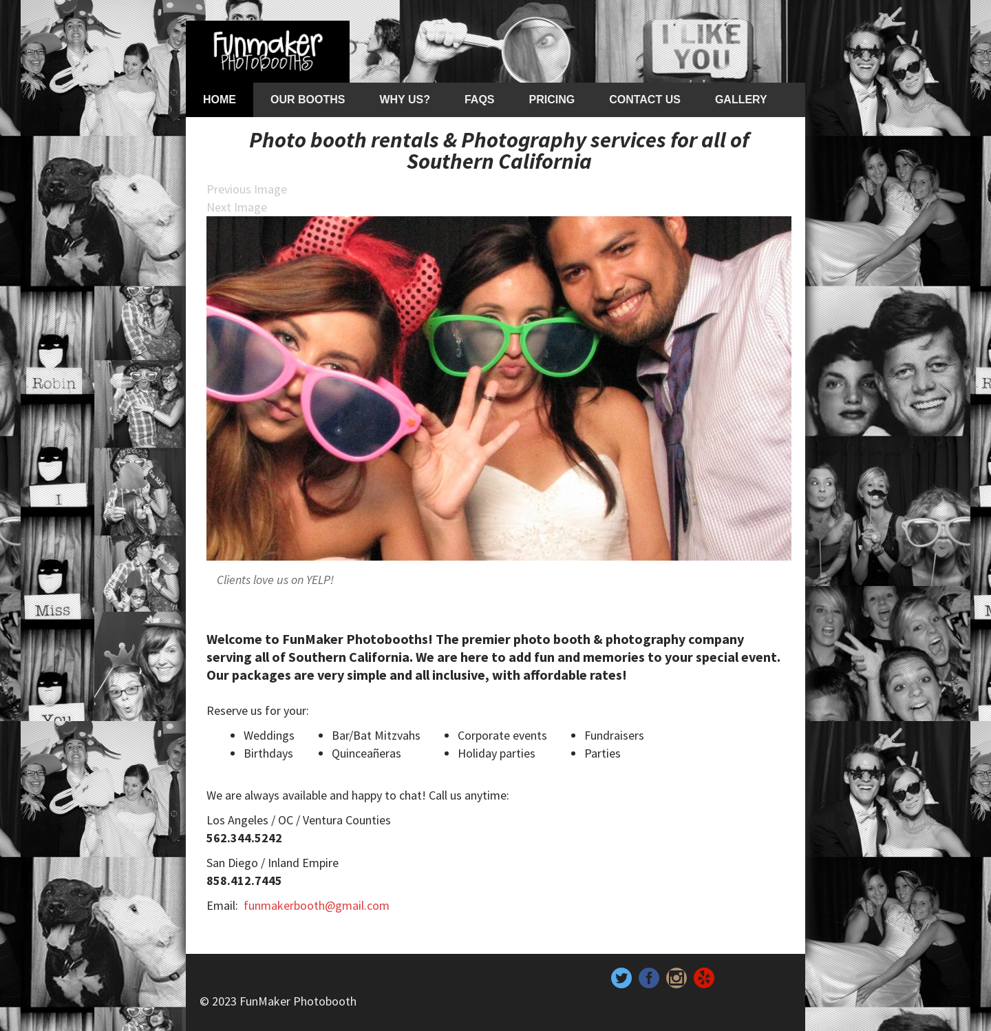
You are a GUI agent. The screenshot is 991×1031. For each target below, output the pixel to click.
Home (219, 99)
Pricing (552, 99)
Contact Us (645, 99)
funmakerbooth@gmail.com (317, 905)
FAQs (480, 99)
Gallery (741, 99)
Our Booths (307, 99)
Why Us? (404, 99)
